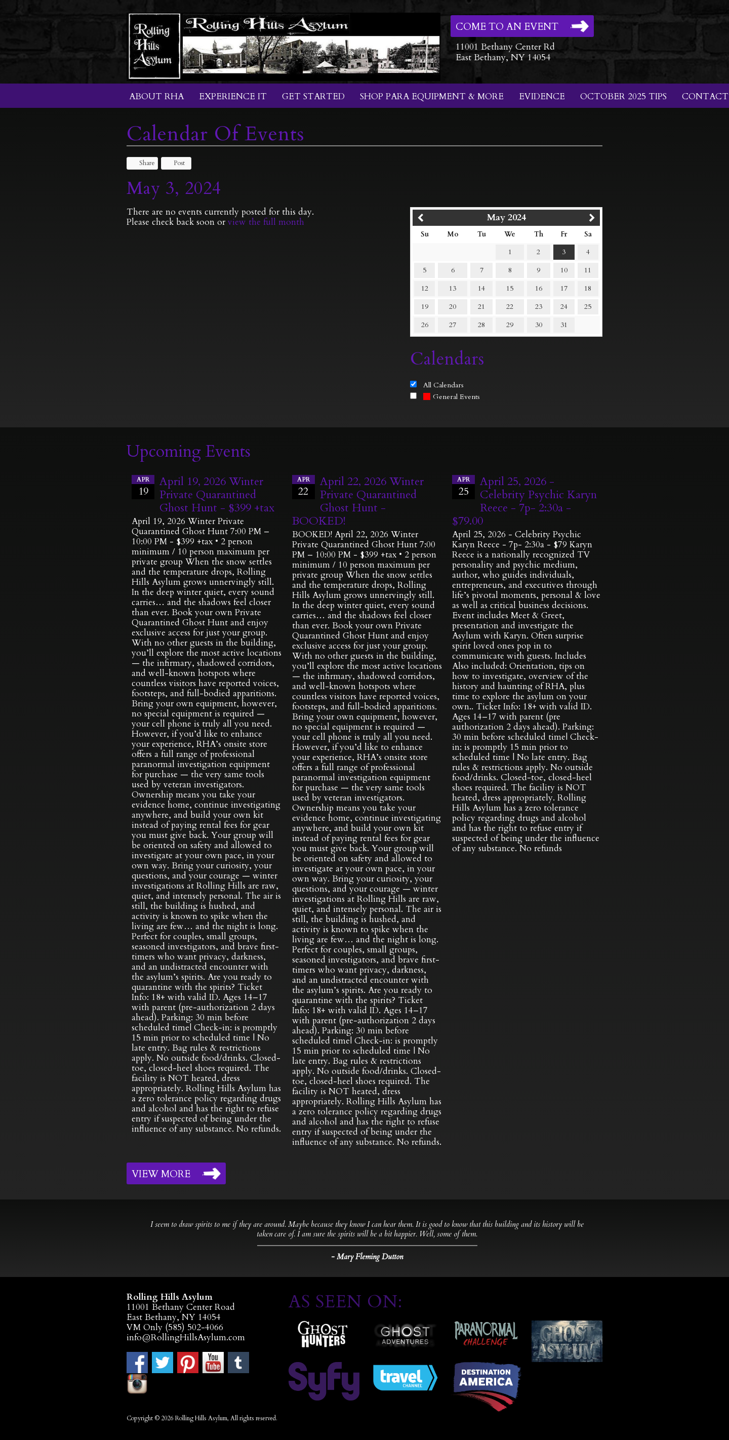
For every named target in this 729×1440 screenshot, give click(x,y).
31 (564, 325)
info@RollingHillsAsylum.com (186, 1337)
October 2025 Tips (623, 96)
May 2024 (506, 217)
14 (481, 288)
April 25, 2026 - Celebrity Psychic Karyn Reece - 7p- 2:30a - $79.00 (524, 501)
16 (538, 288)
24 (564, 306)
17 (564, 288)
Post (174, 163)
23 (538, 306)
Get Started (313, 96)
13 (452, 288)
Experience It (233, 96)
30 (538, 325)
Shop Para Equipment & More (432, 96)
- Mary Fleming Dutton (367, 1257)
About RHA (156, 96)
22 (509, 306)
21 (481, 306)
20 (452, 306)
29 (509, 325)
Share (142, 163)
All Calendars (443, 385)
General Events (451, 397)
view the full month (266, 222)
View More (161, 1174)
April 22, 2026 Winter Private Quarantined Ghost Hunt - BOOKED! (358, 501)
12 (424, 288)
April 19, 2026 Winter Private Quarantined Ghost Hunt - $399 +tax (216, 494)
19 (424, 306)
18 (587, 288)
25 (587, 306)
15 (509, 288)
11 (587, 270)
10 (564, 270)
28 (481, 325)
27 (452, 325)
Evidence (542, 96)
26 (424, 325)
